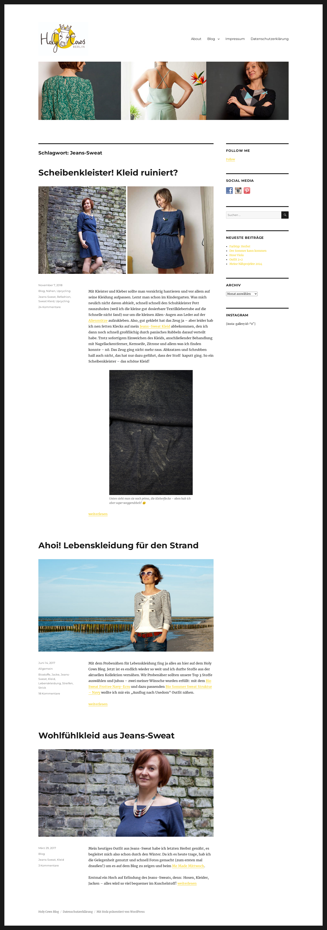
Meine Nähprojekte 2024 (245, 264)
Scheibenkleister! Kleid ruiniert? (108, 172)
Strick (42, 687)
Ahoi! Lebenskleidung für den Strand (118, 545)
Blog (211, 39)
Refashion (63, 296)
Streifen (67, 683)
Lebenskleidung (49, 683)
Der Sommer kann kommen (248, 251)
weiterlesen (98, 514)
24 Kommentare (49, 307)
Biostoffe (44, 674)
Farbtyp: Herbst (239, 246)
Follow (230, 159)
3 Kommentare (48, 865)
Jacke (55, 674)
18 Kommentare (49, 693)
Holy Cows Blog (48, 912)
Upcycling (63, 291)
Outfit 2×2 (236, 259)
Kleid (51, 679)
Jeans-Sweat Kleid (155, 326)
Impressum (235, 39)
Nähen (50, 291)
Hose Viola (236, 255)
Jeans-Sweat (47, 296)
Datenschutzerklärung (270, 39)
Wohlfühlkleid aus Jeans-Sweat (106, 735)
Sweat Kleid (46, 301)
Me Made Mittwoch (188, 866)
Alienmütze (98, 320)
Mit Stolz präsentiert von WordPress (121, 912)
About (196, 39)
